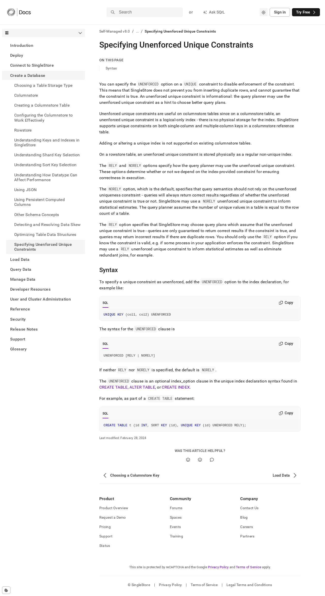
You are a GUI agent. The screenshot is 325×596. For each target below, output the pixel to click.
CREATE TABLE (113, 388)
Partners (247, 538)
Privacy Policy (218, 569)
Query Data (20, 269)
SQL (105, 303)
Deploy (16, 55)
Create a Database (27, 75)
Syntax (111, 68)
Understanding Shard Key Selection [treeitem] (47, 154)
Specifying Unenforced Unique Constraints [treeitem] (43, 247)
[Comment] (212, 462)
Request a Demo (112, 520)
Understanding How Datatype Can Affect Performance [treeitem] (45, 177)
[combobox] (263, 12)
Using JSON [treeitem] (25, 189)
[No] (200, 462)
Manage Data (23, 279)
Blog (244, 520)
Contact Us (249, 510)
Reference (20, 309)
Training (176, 538)
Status (104, 548)
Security (18, 319)
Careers (246, 529)
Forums (176, 510)
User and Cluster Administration (40, 299)
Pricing (105, 529)
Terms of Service (248, 569)
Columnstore (26, 95)
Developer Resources (30, 289)
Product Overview (113, 510)
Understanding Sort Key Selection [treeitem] (45, 164)
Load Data (19, 259)
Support (17, 339)
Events (175, 529)
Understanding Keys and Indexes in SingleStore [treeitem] (47, 142)
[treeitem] (43, 45)
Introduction (21, 45)
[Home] (19, 12)
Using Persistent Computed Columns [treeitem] (39, 202)
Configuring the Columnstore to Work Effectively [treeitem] (43, 117)
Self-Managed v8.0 (114, 31)
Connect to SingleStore (32, 65)
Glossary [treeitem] (18, 349)
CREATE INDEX (176, 388)
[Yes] (188, 462)
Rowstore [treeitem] (23, 130)
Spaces (176, 520)
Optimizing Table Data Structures (45, 234)
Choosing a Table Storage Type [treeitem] (43, 85)
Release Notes (24, 329)
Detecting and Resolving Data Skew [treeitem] (47, 224)
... (137, 31)
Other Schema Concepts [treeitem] (36, 214)
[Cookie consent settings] (6, 590)
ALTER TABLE (142, 388)
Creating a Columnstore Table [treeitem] (42, 105)
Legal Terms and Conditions (249, 587)
